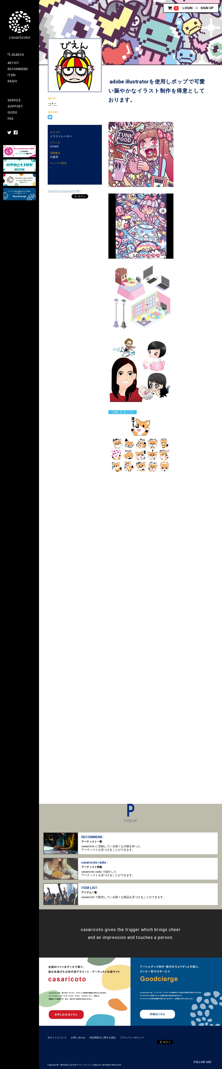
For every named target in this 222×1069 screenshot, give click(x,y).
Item (12, 75)
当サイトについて (57, 1037)
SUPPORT (15, 106)
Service (14, 100)
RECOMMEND (18, 69)
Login (188, 8)
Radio (12, 81)
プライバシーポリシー (132, 1037)
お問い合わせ (78, 1037)
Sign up (207, 8)
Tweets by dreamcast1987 (64, 191)
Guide (12, 112)
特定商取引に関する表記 (103, 1037)
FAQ (10, 118)
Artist (13, 63)
